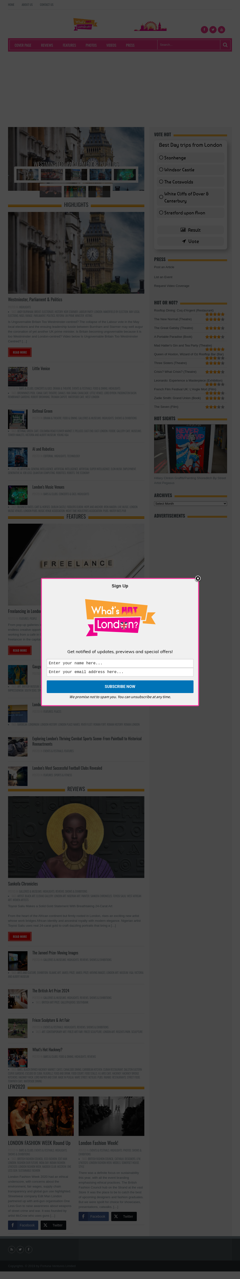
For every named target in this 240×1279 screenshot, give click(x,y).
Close (198, 578)
